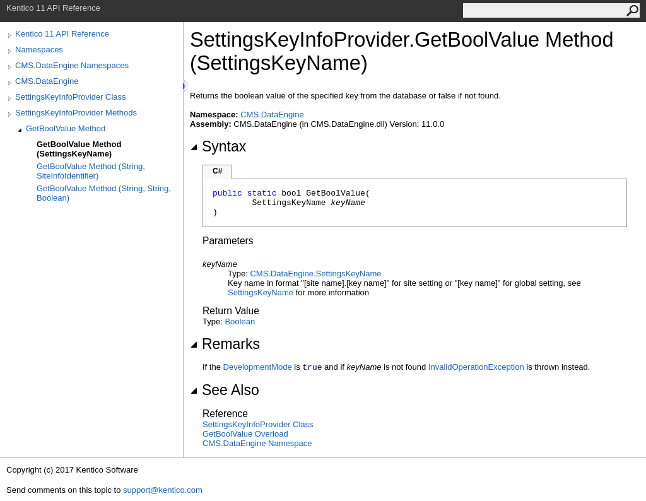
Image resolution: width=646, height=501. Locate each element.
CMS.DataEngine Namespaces (72, 65)
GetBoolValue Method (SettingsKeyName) (79, 148)
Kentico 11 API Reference (62, 33)
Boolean (240, 321)
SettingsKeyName (260, 292)
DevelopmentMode (257, 367)
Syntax (218, 146)
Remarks (225, 344)
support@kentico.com (163, 490)
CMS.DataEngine (46, 81)
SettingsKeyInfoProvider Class (70, 97)
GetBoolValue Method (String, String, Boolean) (104, 193)
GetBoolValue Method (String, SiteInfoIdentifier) (91, 171)
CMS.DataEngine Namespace (257, 443)
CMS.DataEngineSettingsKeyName (315, 273)
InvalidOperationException (476, 367)
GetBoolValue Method (65, 128)
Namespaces (39, 49)
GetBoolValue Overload (245, 434)
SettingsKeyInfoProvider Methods (76, 112)
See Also (224, 390)
